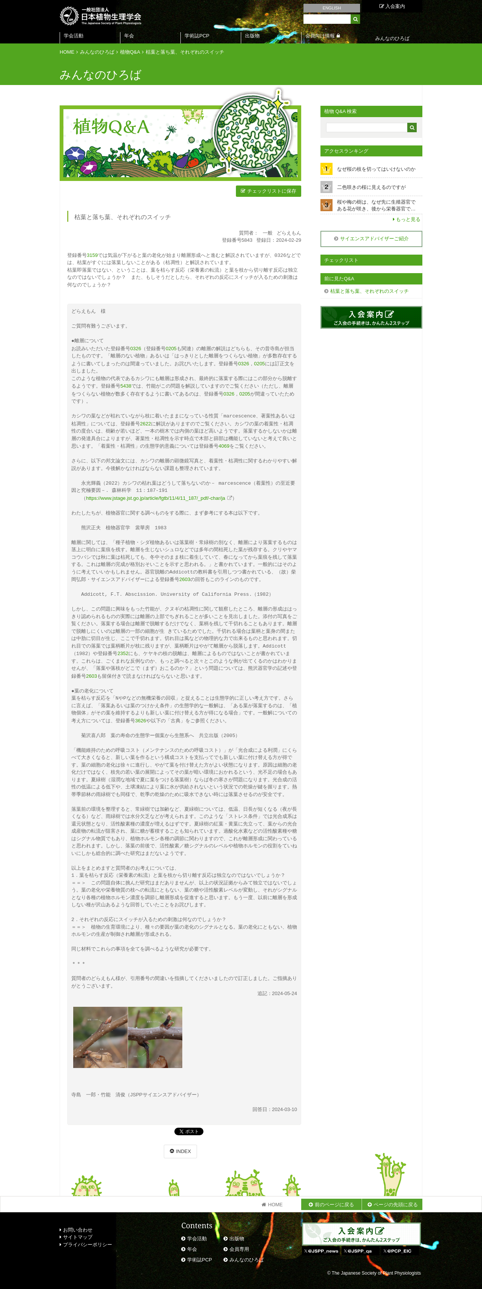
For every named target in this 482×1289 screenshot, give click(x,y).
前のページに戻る (334, 1200)
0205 (171, 348)
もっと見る (408, 219)
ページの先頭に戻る (396, 1200)
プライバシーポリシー (86, 1240)
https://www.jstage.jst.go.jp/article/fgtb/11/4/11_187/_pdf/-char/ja (155, 495)
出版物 (252, 36)
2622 (145, 422)
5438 (125, 385)
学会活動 (73, 36)
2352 (122, 650)
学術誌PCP (197, 36)
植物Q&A (130, 52)
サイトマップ (76, 1232)
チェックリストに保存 (271, 191)
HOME (67, 52)
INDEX (183, 1147)
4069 (224, 444)
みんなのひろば (97, 52)
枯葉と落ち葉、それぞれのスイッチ (185, 52)
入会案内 (392, 6)
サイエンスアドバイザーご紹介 (374, 238)
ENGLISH (332, 8)
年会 (129, 36)
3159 (92, 255)
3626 (140, 716)
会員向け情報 (320, 36)
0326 (135, 348)
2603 (184, 576)
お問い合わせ (76, 1225)
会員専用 (239, 1244)
